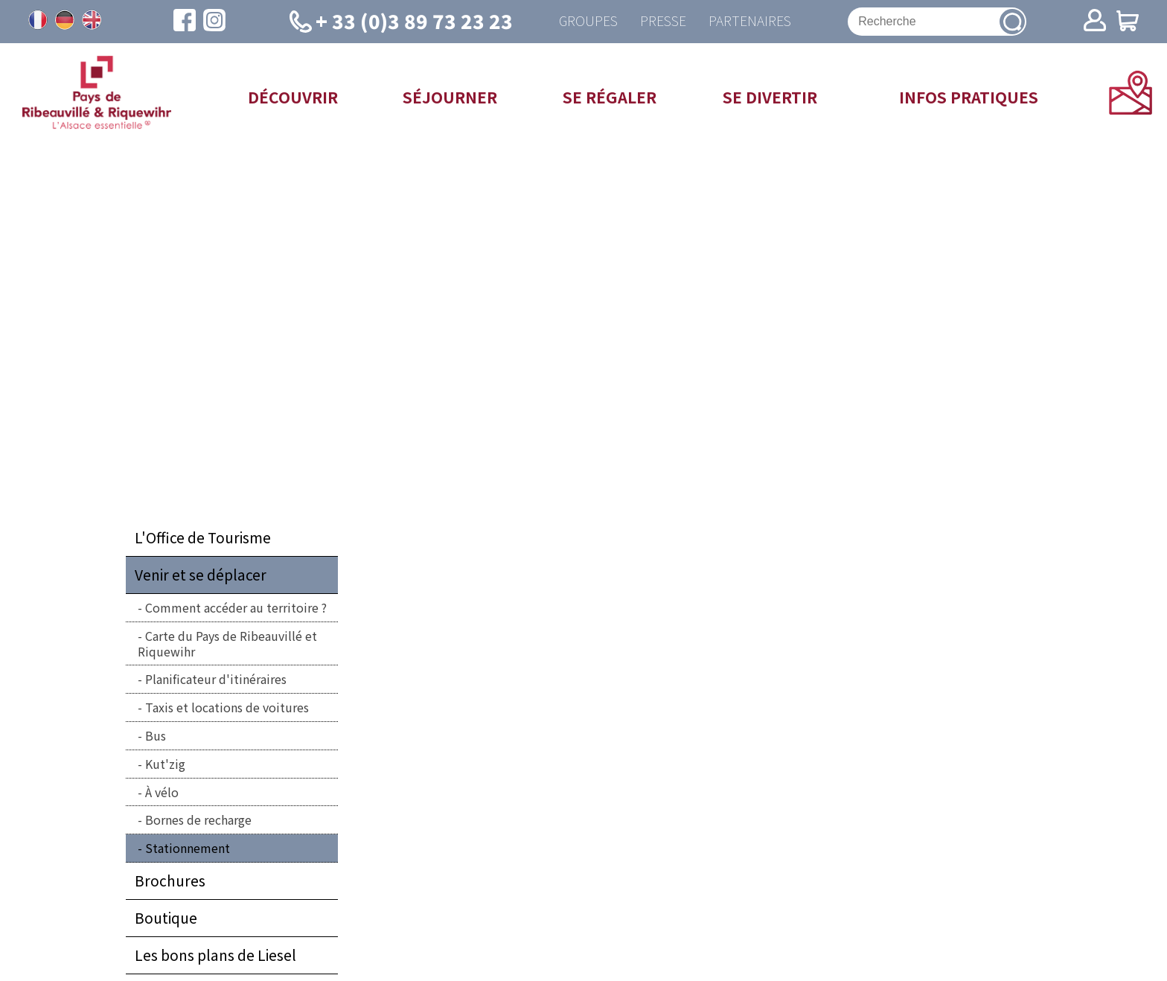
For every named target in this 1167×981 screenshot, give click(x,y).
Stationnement (187, 848)
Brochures (170, 880)
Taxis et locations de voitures (227, 707)
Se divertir (770, 97)
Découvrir (293, 97)
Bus (155, 735)
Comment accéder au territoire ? (236, 607)
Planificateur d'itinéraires (216, 679)
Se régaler (609, 97)
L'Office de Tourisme (203, 537)
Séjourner (450, 97)
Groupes (588, 21)
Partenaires (750, 21)
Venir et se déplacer (200, 574)
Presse (663, 21)
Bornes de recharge (198, 819)
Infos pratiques (968, 97)
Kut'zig (165, 764)
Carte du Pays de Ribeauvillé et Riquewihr (227, 643)
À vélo (162, 792)
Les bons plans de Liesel (215, 955)
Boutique (166, 917)
